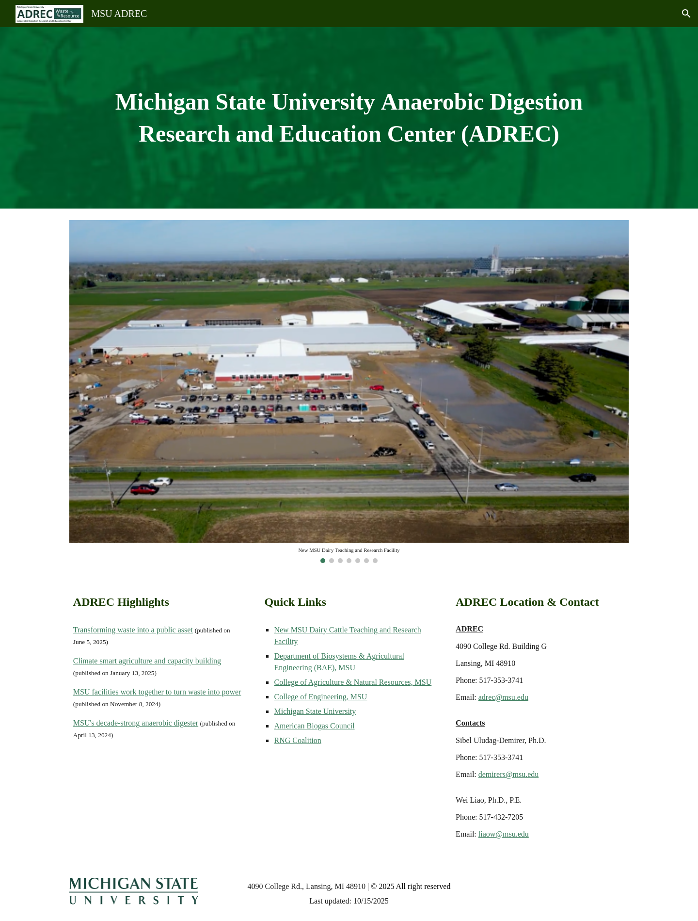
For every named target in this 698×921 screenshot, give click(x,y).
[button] (686, 13)
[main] (349, 118)
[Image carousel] (349, 391)
